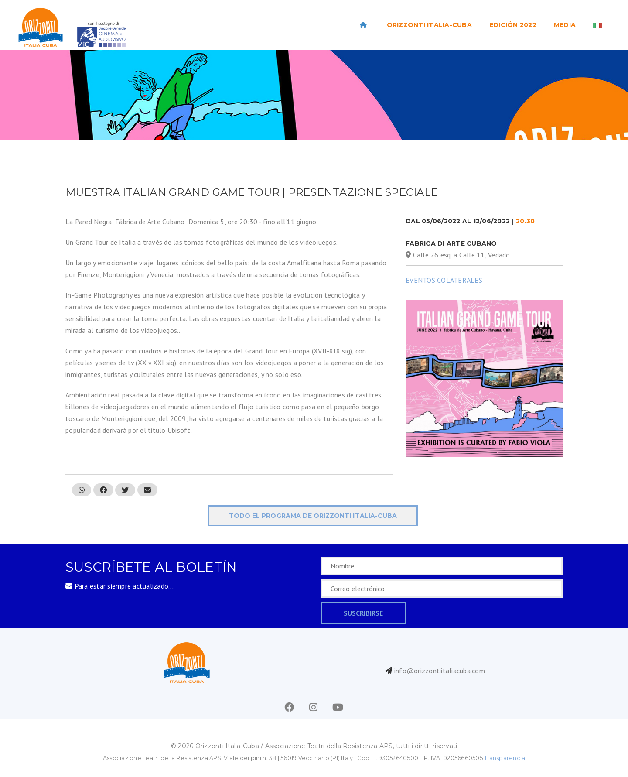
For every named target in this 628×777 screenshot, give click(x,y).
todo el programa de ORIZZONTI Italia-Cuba (313, 516)
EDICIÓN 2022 (512, 25)
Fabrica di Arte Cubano (451, 243)
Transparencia (504, 758)
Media (565, 25)
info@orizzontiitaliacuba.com (439, 670)
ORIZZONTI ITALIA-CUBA (429, 25)
